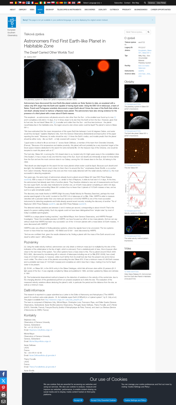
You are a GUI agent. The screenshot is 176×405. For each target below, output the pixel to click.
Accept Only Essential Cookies (103, 400)
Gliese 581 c (146, 53)
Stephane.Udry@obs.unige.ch (40, 330)
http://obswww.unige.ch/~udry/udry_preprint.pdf (63, 300)
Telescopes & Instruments (69, 10)
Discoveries (90, 10)
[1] (115, 117)
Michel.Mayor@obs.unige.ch (40, 341)
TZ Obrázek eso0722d (132, 211)
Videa (32, 10)
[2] (54, 122)
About (13, 10)
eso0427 (82, 204)
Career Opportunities (161, 10)
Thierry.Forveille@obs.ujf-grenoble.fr (42, 367)
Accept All (78, 400)
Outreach (114, 10)
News (40, 11)
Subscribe (118, 3)
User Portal (161, 3)
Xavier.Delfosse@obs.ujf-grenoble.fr (42, 355)
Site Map (135, 3)
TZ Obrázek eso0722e (132, 236)
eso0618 (52, 204)
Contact (127, 3)
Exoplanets (142, 50)
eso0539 (27, 179)
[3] (110, 171)
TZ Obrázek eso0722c (132, 165)
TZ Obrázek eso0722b (132, 131)
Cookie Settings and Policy (135, 400)
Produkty (126, 10)
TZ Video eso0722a (131, 272)
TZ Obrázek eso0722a (132, 104)
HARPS (141, 71)
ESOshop (50, 10)
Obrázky (23, 10)
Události (102, 10)
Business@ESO (140, 10)
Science (151, 3)
